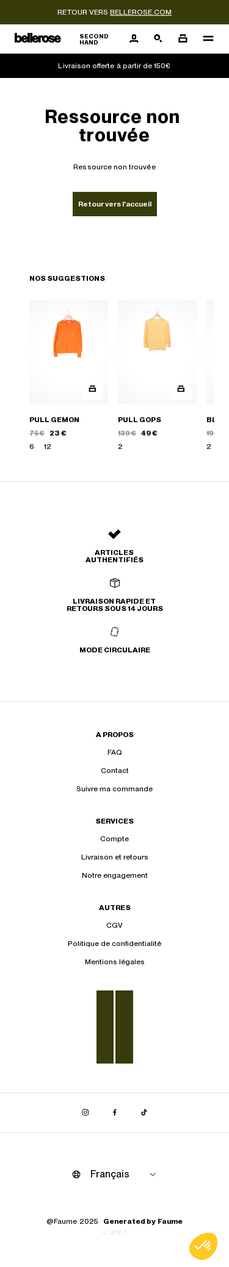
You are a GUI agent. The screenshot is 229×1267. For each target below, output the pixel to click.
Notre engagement (115, 875)
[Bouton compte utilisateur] (134, 39)
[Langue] (125, 1174)
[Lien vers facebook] (115, 1113)
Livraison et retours (114, 857)
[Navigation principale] (204, 39)
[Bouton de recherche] (158, 39)
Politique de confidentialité (114, 943)
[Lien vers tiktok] (144, 1113)
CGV (114, 925)
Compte (114, 839)
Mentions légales (115, 962)
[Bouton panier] (182, 39)
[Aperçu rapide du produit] (92, 389)
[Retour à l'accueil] (68, 39)
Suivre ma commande (114, 789)
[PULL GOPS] (157, 376)
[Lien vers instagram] (85, 1113)
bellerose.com (141, 12)
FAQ (114, 752)
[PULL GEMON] (68, 376)
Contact (115, 770)
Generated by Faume (143, 1221)
